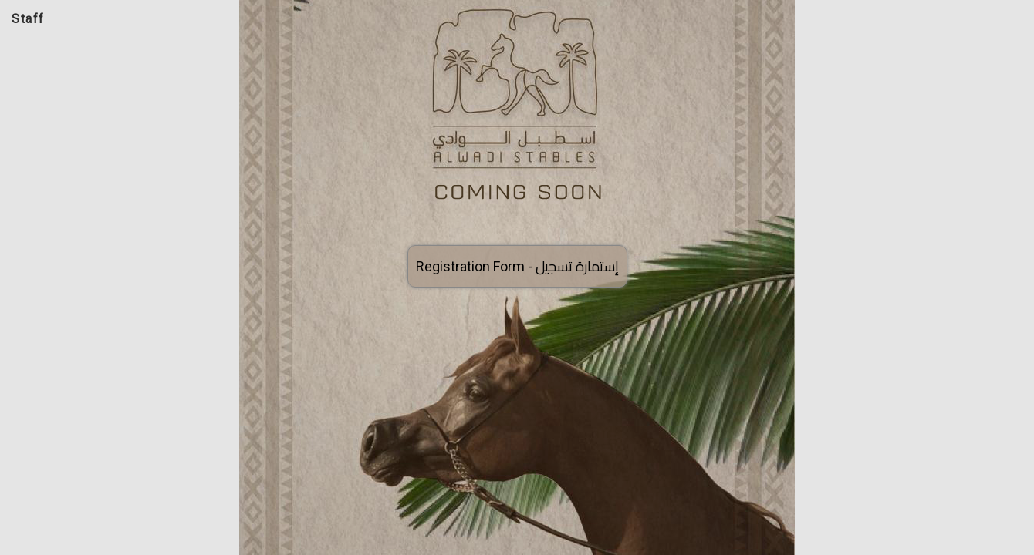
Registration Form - (517, 266)
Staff (28, 19)
